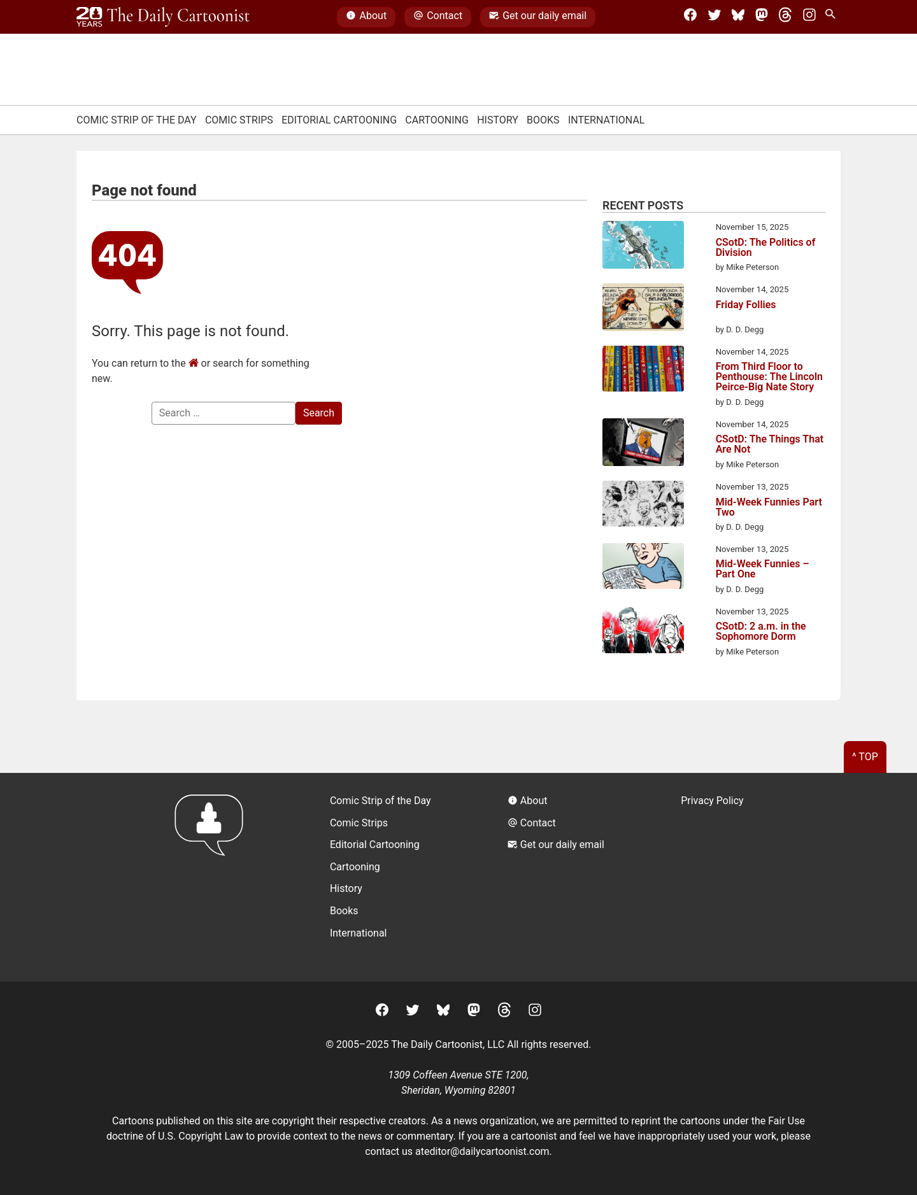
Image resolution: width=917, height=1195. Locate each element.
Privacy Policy (712, 801)
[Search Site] (833, 17)
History (497, 120)
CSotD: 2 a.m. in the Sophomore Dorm (761, 631)
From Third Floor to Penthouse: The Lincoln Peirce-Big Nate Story (769, 377)
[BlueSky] (738, 17)
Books (543, 120)
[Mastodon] (761, 17)
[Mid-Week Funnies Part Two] (643, 506)
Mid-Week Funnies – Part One (762, 569)
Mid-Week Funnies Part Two (769, 507)
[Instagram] (809, 17)
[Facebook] (690, 17)
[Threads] (785, 17)
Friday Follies (746, 305)
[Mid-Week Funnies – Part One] (643, 568)
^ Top (865, 757)
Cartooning (437, 120)
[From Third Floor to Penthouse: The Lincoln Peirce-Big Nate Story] (643, 371)
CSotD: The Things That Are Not (769, 444)
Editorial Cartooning (339, 120)
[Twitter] (714, 17)
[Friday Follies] (643, 309)
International (606, 120)
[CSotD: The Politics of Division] (643, 247)
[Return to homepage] (213, 877)
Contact (437, 17)
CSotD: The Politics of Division (766, 247)
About (366, 17)
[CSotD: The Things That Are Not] (643, 444)
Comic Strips (239, 120)
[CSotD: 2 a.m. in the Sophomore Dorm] (643, 631)
